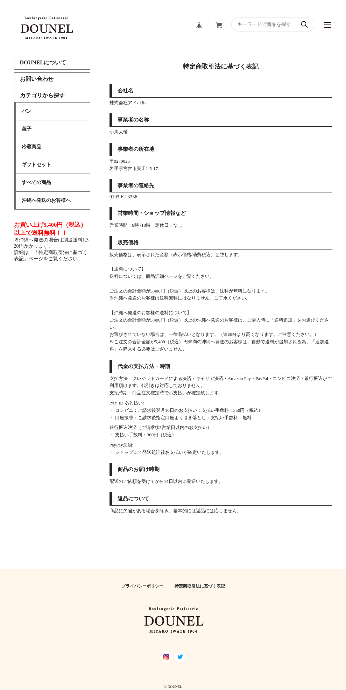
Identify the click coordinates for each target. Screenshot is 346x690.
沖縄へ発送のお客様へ (46, 200)
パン (26, 111)
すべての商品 (36, 182)
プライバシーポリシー (142, 586)
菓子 (26, 129)
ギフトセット (36, 164)
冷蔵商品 (31, 146)
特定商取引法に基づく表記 (200, 586)
